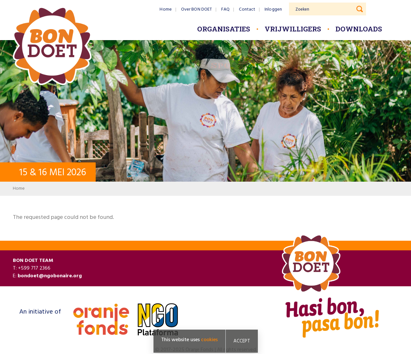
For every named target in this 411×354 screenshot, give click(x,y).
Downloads (359, 28)
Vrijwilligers (293, 28)
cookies (209, 340)
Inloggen (273, 9)
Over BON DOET (196, 9)
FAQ (225, 9)
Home (165, 9)
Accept (241, 341)
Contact (247, 9)
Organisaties (223, 28)
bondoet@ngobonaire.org (50, 276)
